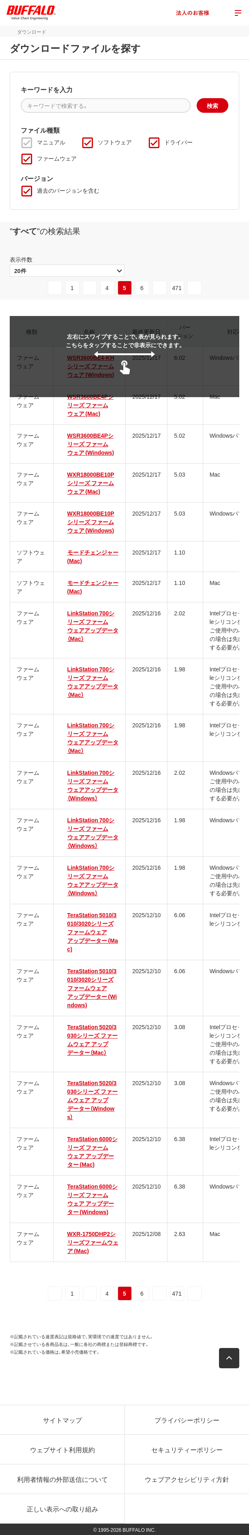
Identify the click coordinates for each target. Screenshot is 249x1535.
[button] (229, 1358)
